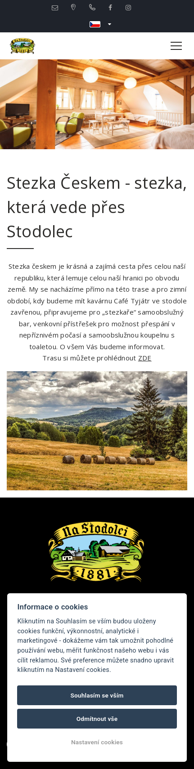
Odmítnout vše (97, 718)
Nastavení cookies (97, 742)
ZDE (145, 357)
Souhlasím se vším (96, 695)
